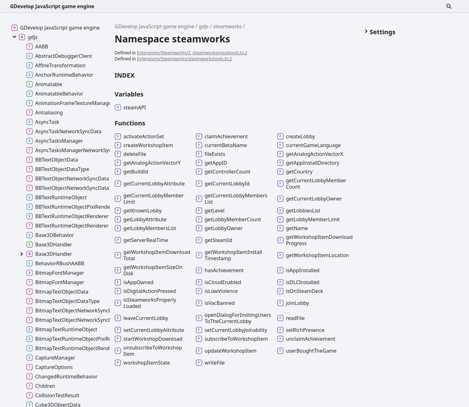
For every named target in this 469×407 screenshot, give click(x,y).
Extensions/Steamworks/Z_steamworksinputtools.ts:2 (192, 53)
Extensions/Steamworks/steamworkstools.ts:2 (184, 59)
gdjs (203, 26)
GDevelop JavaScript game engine (52, 6)
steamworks (227, 26)
